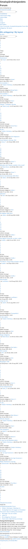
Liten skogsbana (4, 429)
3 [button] (0, 43)
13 (0, 74)
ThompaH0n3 (14, 313)
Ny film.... (2, 129)
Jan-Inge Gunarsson (7, 452)
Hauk (12, 101)
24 (0, 474)
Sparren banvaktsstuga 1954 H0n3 (9, 176)
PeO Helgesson (15, 136)
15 (0, 118)
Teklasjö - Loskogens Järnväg (8, 104)
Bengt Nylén (14, 90)
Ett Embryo (3, 451)
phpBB (6, 537)
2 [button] (0, 42)
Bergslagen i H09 (4, 361)
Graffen (4, 240)
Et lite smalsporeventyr (6, 386)
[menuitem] (5, 15)
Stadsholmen (3, 58)
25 (0, 476)
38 (0, 156)
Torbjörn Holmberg (7, 84)
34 (0, 149)
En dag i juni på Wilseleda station (9, 440)
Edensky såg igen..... (5, 418)
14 (0, 117)
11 (0, 70)
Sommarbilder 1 (4, 93)
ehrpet (4, 59)
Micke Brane (5, 167)
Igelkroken (3, 193)
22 (0, 470)
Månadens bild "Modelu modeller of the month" (12, 165)
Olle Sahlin (14, 347)
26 (0, 477)
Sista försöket (3, 279)
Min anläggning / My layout (11, 32)
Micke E (4, 431)
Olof (3, 195)
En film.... (2, 402)
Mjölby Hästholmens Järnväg (7, 461)
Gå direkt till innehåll (5, 9)
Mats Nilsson (14, 415)
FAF (3, 352)
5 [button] (0, 47)
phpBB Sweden (16, 538)
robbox (4, 177)
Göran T (4, 142)
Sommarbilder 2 (4, 83)
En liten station (4, 317)
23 (0, 472)
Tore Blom (13, 483)
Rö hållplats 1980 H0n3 (6, 213)
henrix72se (14, 126)
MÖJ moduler (3, 351)
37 (0, 154)
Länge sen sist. (4, 301)
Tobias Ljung (5, 106)
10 (0, 68)
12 (0, 72)
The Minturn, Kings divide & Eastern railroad (11, 261)
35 (0, 151)
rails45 (4, 302)
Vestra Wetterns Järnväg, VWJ (8, 140)
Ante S (12, 383)
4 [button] (0, 45)
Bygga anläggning (5, 335)
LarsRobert (5, 281)
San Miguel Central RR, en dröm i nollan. (11, 238)
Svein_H (4, 388)
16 (0, 120)
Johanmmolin (5, 463)
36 (0, 152)
